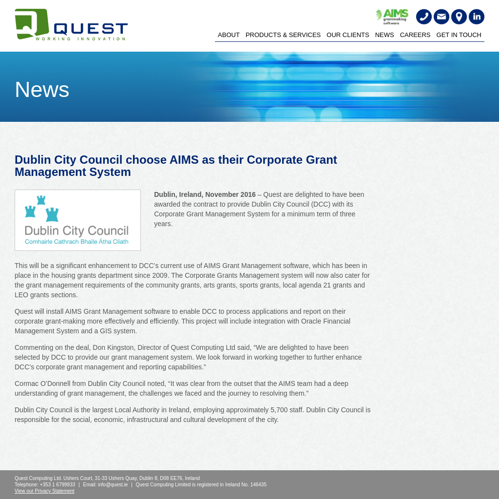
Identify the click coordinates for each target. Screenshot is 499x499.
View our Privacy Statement (45, 491)
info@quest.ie (113, 484)
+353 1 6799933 (58, 484)
